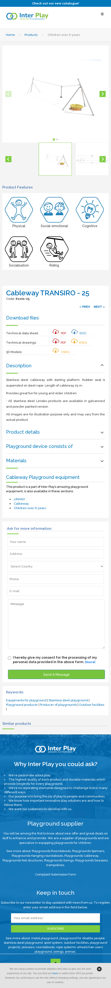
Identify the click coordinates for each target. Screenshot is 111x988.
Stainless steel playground (68, 700)
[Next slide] (103, 94)
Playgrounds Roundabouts (51, 851)
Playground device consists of (39, 446)
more (55, 973)
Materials (16, 460)
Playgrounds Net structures (23, 860)
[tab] (53, 139)
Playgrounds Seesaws (91, 860)
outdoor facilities (76, 942)
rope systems (66, 947)
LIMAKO (19, 499)
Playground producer (22, 704)
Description (18, 365)
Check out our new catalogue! (55, 3)
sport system (53, 942)
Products (31, 35)
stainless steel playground (23, 942)
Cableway (21, 503)
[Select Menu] (102, 16)
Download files (22, 318)
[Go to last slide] (8, 159)
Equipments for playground (26, 700)
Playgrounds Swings (59, 860)
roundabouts (45, 947)
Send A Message (56, 674)
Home (10, 35)
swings (58, 951)
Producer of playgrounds (58, 704)
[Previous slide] (8, 94)
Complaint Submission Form (55, 874)
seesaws (28, 947)
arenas (70, 951)
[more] (90, 662)
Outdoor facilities (91, 704)
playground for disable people (82, 938)
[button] (55, 159)
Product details (23, 432)
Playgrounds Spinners (88, 851)
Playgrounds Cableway (81, 855)
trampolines (55, 865)
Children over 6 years (30, 508)
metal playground (44, 938)
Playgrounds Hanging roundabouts (37, 855)
